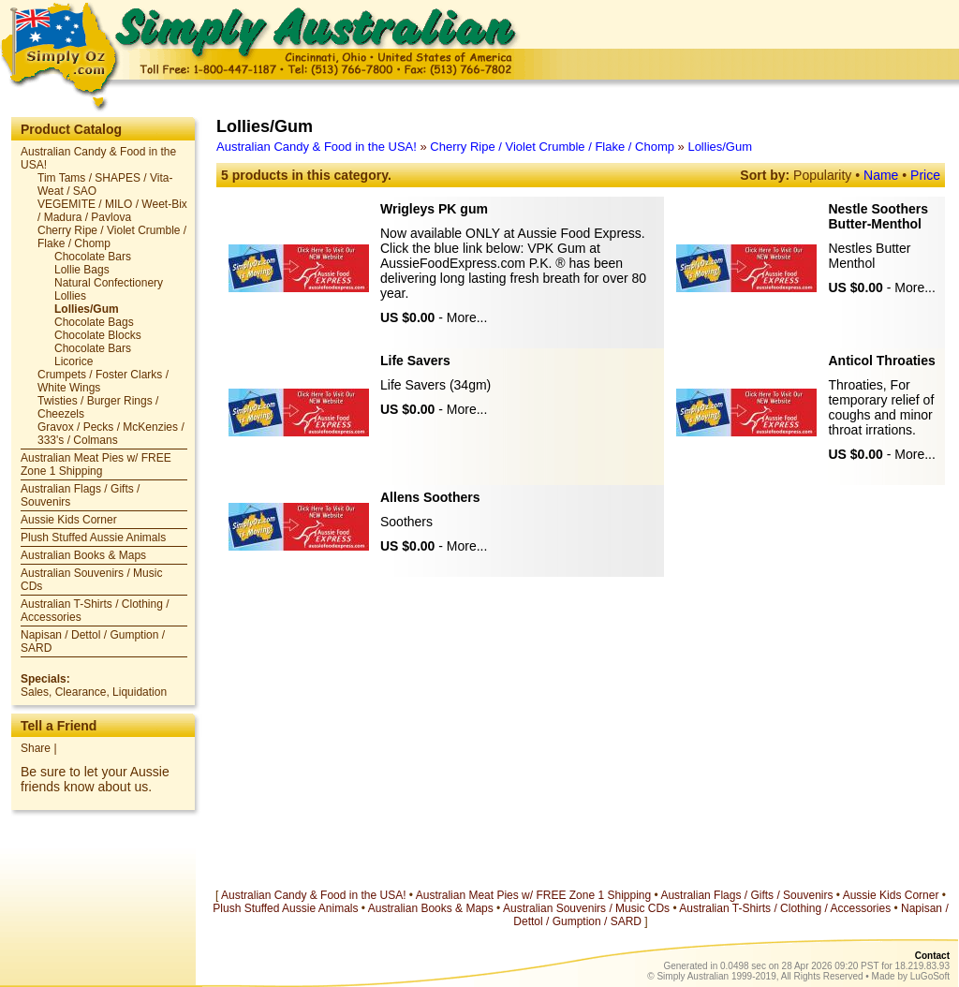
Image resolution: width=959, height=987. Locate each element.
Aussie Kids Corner (69, 519)
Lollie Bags (82, 269)
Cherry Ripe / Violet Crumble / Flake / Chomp (552, 147)
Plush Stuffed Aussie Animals (93, 537)
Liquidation (139, 692)
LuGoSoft (930, 976)
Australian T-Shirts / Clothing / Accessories (785, 908)
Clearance (81, 692)
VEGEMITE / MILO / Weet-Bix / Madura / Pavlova (112, 211)
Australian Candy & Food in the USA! (316, 147)
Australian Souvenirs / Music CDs (586, 908)
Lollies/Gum (719, 147)
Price (925, 175)
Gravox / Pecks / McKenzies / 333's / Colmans (110, 433)
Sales (35, 692)
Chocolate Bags (94, 322)
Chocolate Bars (92, 256)
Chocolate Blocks (97, 335)
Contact (932, 955)
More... (467, 317)
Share (36, 748)
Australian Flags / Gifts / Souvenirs (746, 895)
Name (880, 175)
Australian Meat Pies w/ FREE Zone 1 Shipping (96, 464)
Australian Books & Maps (83, 555)
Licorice (73, 361)
